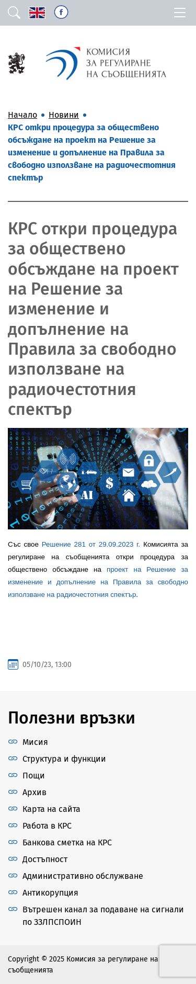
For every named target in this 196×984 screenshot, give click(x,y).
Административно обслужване (82, 876)
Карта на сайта (51, 809)
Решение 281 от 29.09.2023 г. (91, 544)
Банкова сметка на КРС (67, 842)
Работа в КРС (47, 826)
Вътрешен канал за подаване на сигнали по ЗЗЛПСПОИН (103, 915)
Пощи (33, 776)
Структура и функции (64, 759)
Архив (34, 792)
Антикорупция (50, 893)
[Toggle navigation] (179, 13)
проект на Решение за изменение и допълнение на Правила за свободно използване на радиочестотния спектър (98, 581)
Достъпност (44, 859)
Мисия (35, 742)
